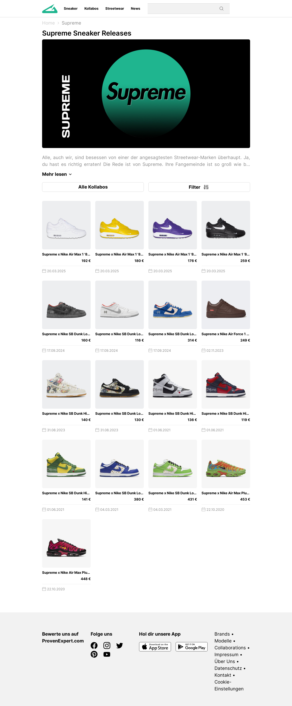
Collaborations (230, 647)
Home (48, 23)
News (135, 8)
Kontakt (222, 675)
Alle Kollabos (93, 187)
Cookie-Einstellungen (229, 685)
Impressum (226, 654)
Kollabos (91, 8)
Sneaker (71, 8)
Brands (222, 634)
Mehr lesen (58, 174)
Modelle (223, 641)
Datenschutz (228, 668)
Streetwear (114, 8)
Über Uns (224, 661)
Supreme (71, 23)
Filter (199, 187)
